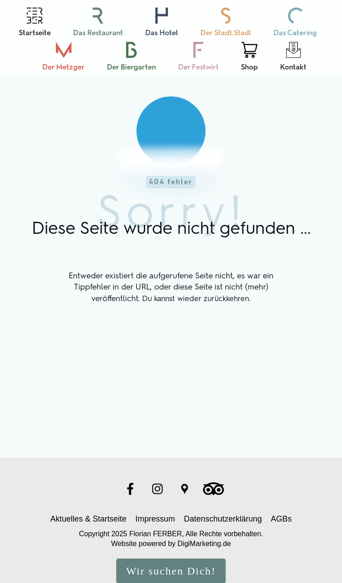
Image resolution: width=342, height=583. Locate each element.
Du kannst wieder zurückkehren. (196, 279)
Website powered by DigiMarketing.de (171, 525)
